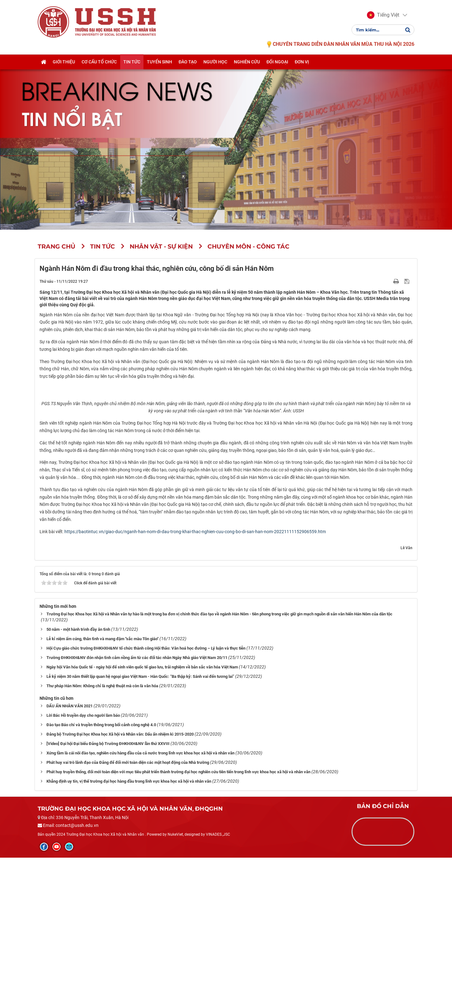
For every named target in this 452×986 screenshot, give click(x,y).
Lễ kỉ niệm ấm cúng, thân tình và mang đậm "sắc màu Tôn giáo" (102, 767)
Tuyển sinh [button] (159, 61)
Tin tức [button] (131, 61)
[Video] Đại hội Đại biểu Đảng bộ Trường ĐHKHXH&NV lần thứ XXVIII (108, 872)
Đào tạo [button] (188, 61)
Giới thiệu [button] (64, 61)
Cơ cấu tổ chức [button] (99, 61)
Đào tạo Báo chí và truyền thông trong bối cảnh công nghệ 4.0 (101, 853)
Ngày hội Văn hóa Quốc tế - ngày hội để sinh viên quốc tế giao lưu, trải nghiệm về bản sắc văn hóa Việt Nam (142, 795)
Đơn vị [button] (302, 61)
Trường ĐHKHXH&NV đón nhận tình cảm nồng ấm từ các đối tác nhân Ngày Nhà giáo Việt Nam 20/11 (136, 786)
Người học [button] (215, 61)
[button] (383, 15)
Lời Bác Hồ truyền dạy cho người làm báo (83, 844)
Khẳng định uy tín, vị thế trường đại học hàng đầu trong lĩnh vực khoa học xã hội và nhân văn (128, 909)
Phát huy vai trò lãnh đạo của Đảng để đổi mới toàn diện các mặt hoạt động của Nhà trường (127, 890)
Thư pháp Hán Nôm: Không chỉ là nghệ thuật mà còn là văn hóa (102, 814)
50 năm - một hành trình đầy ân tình (78, 758)
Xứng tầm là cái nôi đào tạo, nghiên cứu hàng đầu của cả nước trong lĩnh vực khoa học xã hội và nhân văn (140, 881)
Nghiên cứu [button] (247, 61)
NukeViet (175, 963)
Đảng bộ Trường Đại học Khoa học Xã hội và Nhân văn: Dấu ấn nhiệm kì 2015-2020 (120, 862)
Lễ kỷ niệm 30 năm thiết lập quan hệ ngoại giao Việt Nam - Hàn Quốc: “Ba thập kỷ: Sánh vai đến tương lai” (140, 805)
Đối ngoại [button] (277, 61)
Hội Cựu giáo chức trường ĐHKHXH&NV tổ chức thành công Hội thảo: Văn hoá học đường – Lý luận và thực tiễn (145, 776)
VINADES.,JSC (218, 963)
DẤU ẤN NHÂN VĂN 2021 (69, 834)
